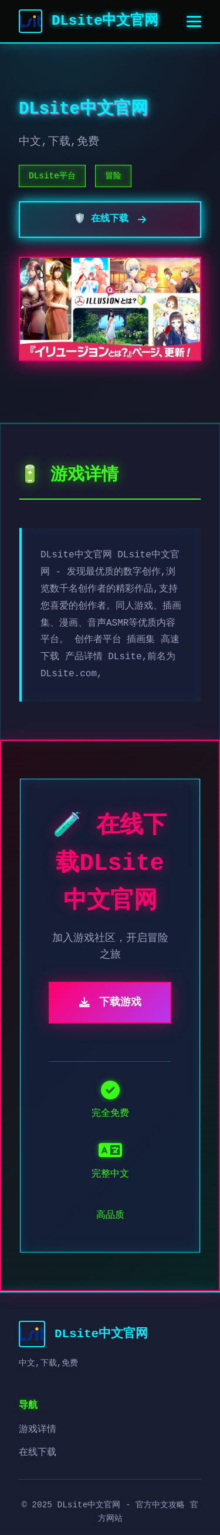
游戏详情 (37, 1429)
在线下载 (37, 1452)
